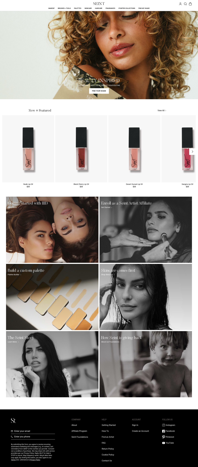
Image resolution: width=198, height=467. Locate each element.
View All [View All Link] (162, 110)
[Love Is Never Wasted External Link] (80, 437)
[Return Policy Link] (108, 449)
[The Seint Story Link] (52, 364)
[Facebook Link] (174, 431)
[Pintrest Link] (174, 437)
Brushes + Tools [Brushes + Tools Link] (64, 8)
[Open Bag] (190, 3)
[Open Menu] (180, 3)
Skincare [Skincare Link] (88, 8)
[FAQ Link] (103, 443)
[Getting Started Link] (109, 425)
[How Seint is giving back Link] (146, 364)
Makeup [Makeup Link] (51, 8)
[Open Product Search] (185, 3)
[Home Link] (99, 3)
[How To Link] (105, 431)
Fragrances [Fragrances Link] (110, 8)
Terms (13, 460)
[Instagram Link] (174, 425)
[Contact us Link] (107, 460)
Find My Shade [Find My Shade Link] (144, 8)
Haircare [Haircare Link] (98, 8)
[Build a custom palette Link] (52, 297)
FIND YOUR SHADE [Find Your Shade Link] (99, 91)
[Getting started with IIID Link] (52, 230)
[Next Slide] (192, 151)
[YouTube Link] (174, 443)
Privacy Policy (35, 460)
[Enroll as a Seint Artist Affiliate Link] (146, 230)
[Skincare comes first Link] (146, 297)
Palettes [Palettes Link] (77, 8)
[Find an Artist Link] (108, 437)
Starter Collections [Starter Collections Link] (127, 8)
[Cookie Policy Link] (108, 454)
